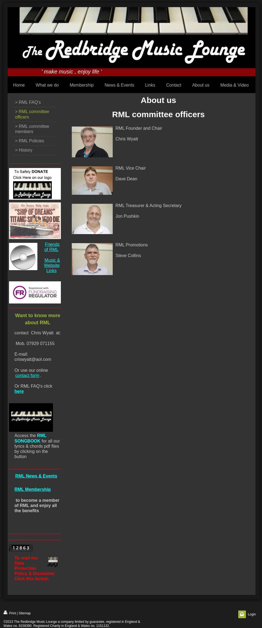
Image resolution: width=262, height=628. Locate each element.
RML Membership (32, 489)
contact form (27, 375)
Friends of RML (51, 247)
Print (10, 613)
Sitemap (25, 613)
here (19, 391)
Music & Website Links (52, 265)
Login (252, 614)
